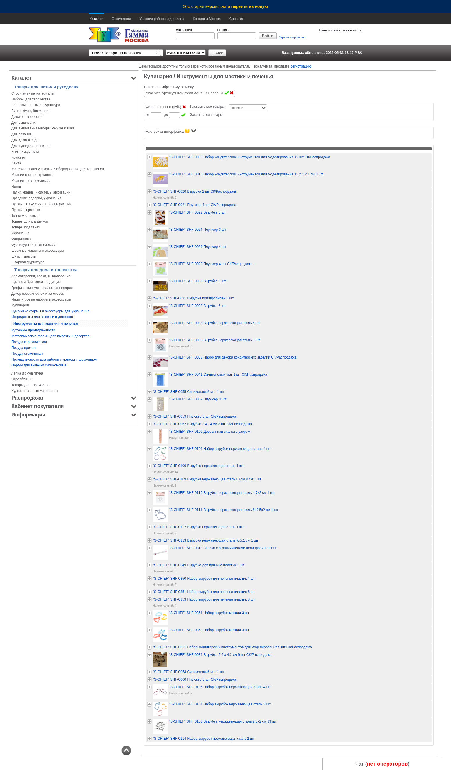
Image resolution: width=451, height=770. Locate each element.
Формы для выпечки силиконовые (38, 365)
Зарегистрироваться (293, 37)
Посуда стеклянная (27, 354)
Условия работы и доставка (161, 19)
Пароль (223, 29)
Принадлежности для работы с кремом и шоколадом (54, 359)
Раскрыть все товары (207, 106)
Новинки (237, 107)
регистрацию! (301, 66)
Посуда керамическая (29, 342)
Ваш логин (184, 29)
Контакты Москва (207, 19)
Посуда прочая (23, 348)
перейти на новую (249, 6)
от (147, 115)
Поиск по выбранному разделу (169, 87)
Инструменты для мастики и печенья (45, 324)
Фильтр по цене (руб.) (163, 107)
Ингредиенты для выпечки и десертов (42, 317)
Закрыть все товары (206, 115)
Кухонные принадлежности (33, 330)
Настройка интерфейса (171, 131)
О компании (121, 19)
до (166, 115)
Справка (236, 19)
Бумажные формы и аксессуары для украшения (50, 311)
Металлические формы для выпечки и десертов (50, 336)
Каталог (96, 19)
